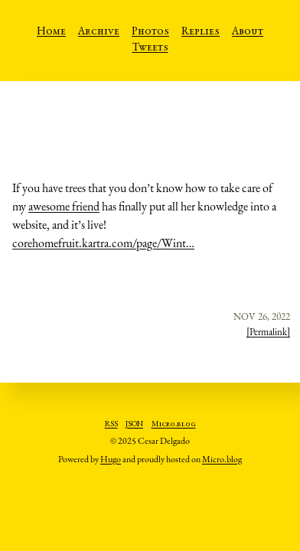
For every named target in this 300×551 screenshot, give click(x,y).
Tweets (150, 48)
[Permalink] (268, 331)
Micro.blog (174, 425)
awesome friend (63, 206)
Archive (98, 32)
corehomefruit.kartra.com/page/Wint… (103, 243)
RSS (111, 425)
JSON (134, 425)
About (247, 32)
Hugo (110, 459)
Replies (200, 32)
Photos (150, 32)
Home (51, 32)
